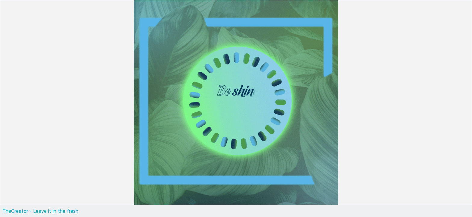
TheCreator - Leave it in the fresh (40, 211)
